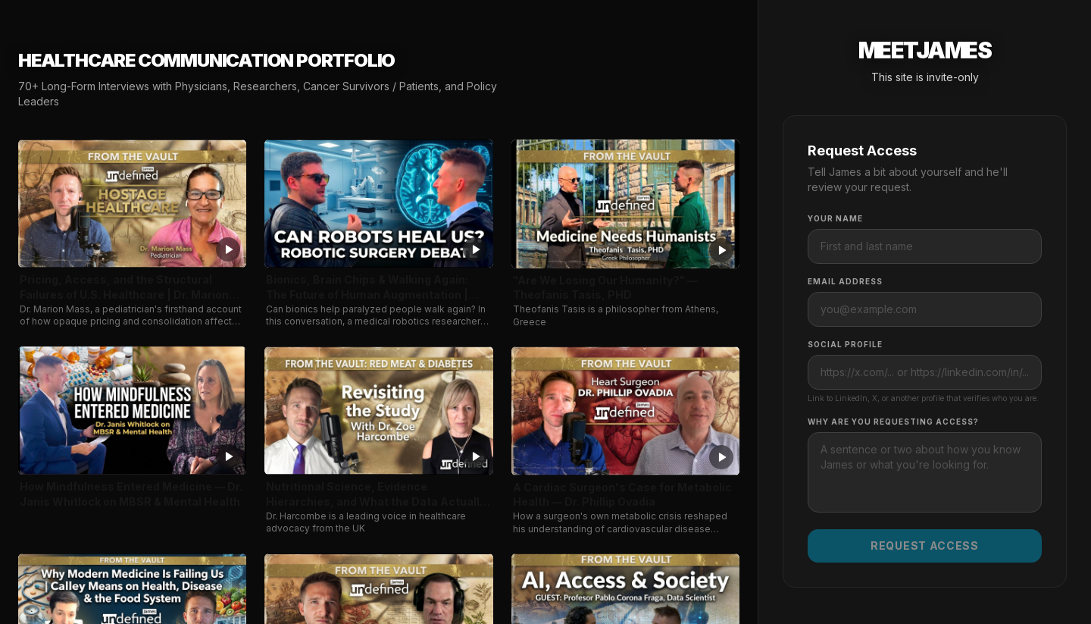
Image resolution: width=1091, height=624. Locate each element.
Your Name (835, 218)
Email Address (845, 281)
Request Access (925, 545)
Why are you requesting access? (893, 421)
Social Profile (845, 344)
